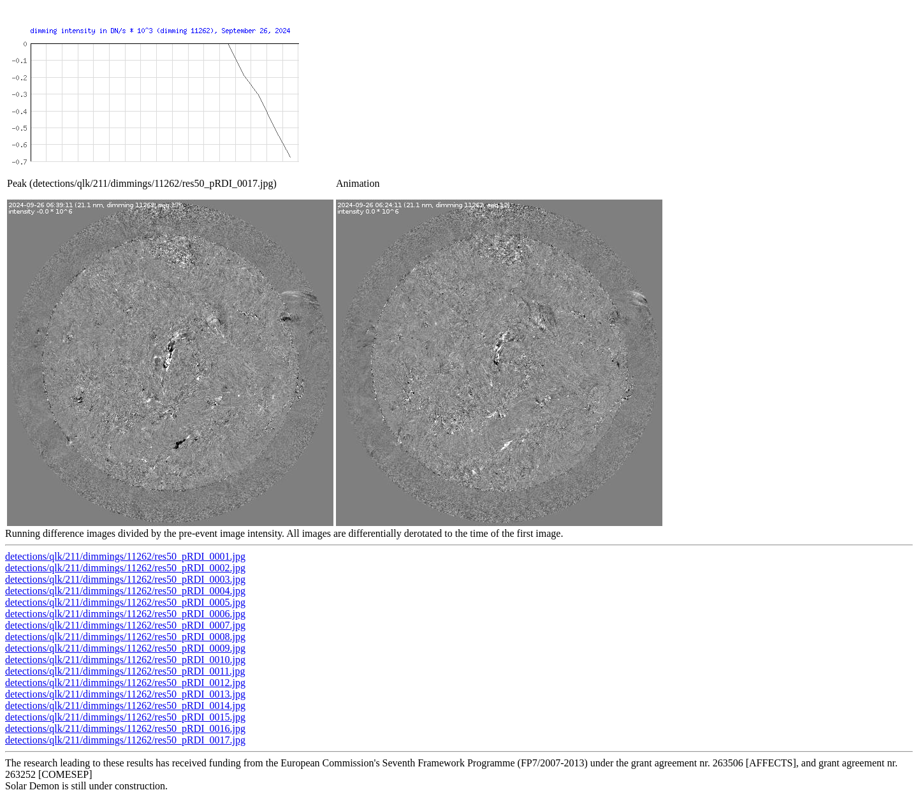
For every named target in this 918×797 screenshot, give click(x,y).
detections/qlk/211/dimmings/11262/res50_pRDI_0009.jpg (125, 648)
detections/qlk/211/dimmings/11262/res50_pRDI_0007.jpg (125, 625)
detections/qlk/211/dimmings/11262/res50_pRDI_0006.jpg (125, 613)
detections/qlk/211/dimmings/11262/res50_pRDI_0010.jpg (125, 659)
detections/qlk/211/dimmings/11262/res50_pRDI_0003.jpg (125, 579)
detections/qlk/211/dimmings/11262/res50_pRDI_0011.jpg (125, 671)
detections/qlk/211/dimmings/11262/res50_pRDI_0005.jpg (125, 602)
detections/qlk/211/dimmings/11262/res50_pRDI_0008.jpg (125, 636)
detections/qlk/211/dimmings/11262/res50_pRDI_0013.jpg (125, 694)
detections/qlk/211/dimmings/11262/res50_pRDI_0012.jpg (125, 682)
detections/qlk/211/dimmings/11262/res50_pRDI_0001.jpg (125, 556)
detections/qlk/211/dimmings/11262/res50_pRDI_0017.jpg (125, 740)
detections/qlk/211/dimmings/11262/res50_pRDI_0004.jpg (125, 590)
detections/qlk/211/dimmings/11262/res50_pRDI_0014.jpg (125, 705)
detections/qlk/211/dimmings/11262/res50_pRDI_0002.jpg (125, 567)
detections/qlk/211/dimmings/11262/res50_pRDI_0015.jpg (125, 717)
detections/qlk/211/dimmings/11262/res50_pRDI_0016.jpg (125, 728)
